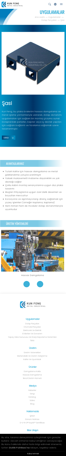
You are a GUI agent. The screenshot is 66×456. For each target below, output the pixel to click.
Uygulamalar (55, 17)
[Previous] (25, 284)
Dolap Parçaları (49, 20)
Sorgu (10, 137)
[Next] (38, 284)
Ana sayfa (40, 17)
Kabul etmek (33, 453)
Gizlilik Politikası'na (19, 447)
